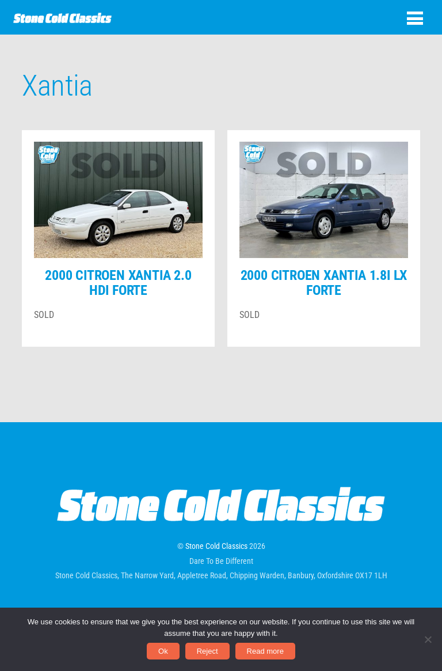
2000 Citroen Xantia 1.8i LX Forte (324, 282)
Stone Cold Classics (216, 546)
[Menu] (415, 18)
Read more (265, 651)
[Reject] (427, 639)
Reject (207, 651)
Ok (163, 651)
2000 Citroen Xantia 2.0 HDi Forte (118, 282)
